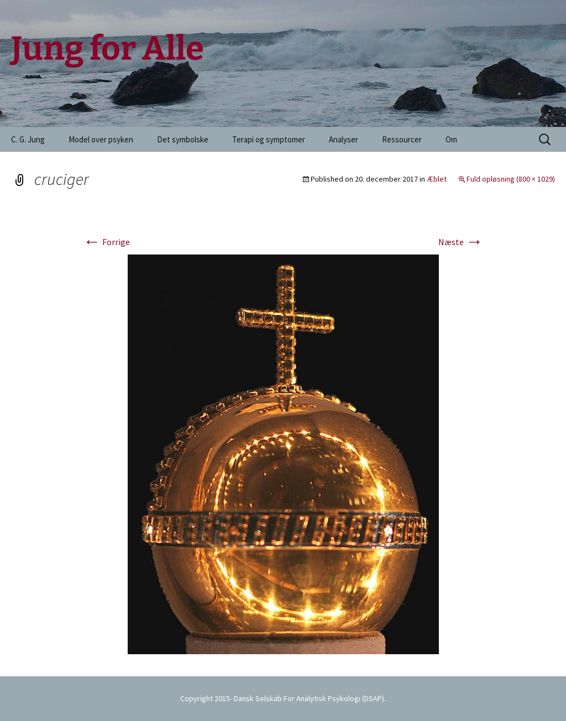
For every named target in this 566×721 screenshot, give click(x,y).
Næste (460, 241)
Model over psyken (101, 139)
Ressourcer (402, 139)
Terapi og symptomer (268, 139)
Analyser (343, 139)
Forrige (106, 241)
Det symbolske (182, 139)
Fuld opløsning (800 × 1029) (511, 179)
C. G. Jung (28, 139)
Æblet (437, 179)
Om (451, 139)
